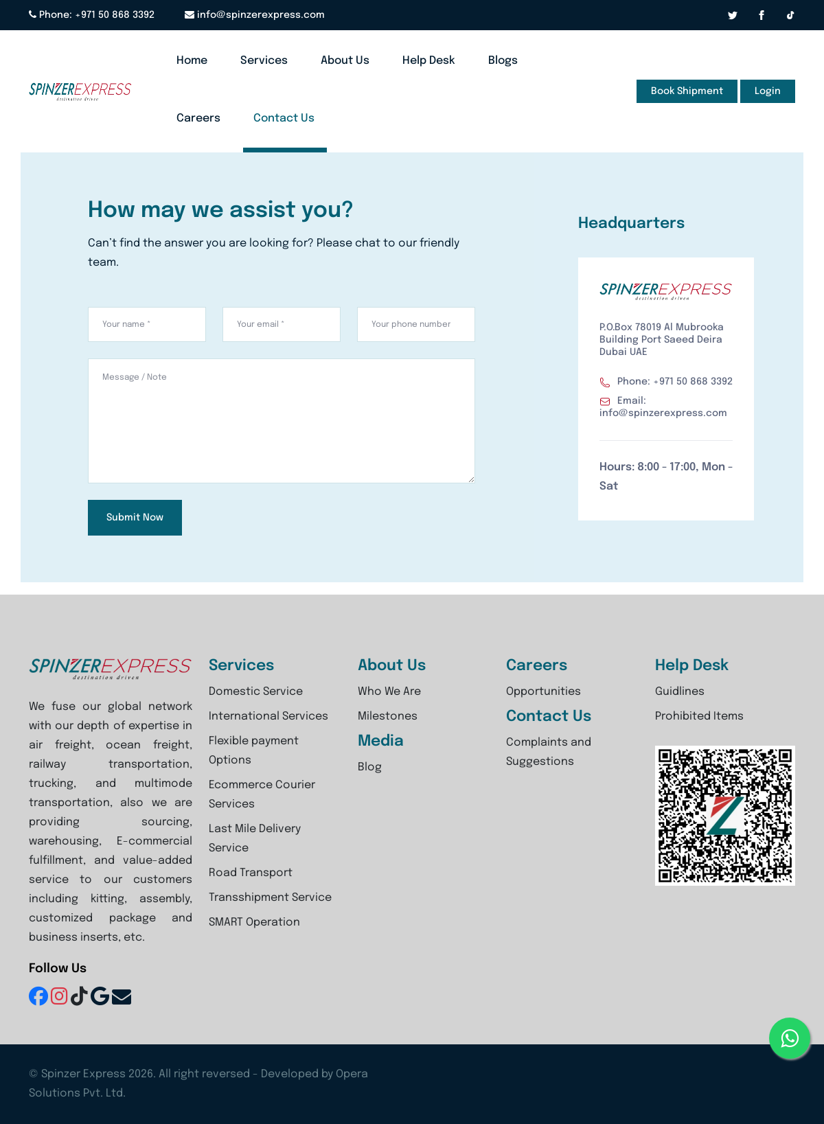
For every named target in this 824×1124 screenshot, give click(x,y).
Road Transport (251, 873)
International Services (268, 716)
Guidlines (680, 692)
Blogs (503, 61)
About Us (345, 61)
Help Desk (428, 61)
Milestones (387, 716)
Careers (198, 118)
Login (768, 91)
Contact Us (283, 118)
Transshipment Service (270, 898)
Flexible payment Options (254, 750)
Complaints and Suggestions (548, 752)
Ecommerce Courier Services (262, 794)
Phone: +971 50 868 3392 (91, 15)
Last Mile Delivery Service (255, 838)
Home (191, 61)
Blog (370, 767)
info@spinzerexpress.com (255, 15)
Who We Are (389, 692)
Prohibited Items (699, 716)
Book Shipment (687, 91)
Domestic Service (256, 692)
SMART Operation (254, 922)
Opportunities (543, 692)
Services (264, 61)
